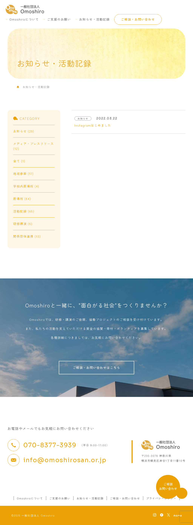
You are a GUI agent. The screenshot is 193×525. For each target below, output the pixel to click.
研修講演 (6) (22, 223)
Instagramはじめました (92, 125)
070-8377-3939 (49, 445)
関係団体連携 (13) (27, 236)
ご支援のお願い (59, 19)
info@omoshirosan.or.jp (64, 460)
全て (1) (19, 161)
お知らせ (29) (23, 131)
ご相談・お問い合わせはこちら (96, 367)
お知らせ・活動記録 (94, 19)
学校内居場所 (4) (26, 186)
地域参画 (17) (23, 173)
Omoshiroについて (24, 19)
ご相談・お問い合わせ (138, 19)
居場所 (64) (22, 198)
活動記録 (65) (23, 211)
